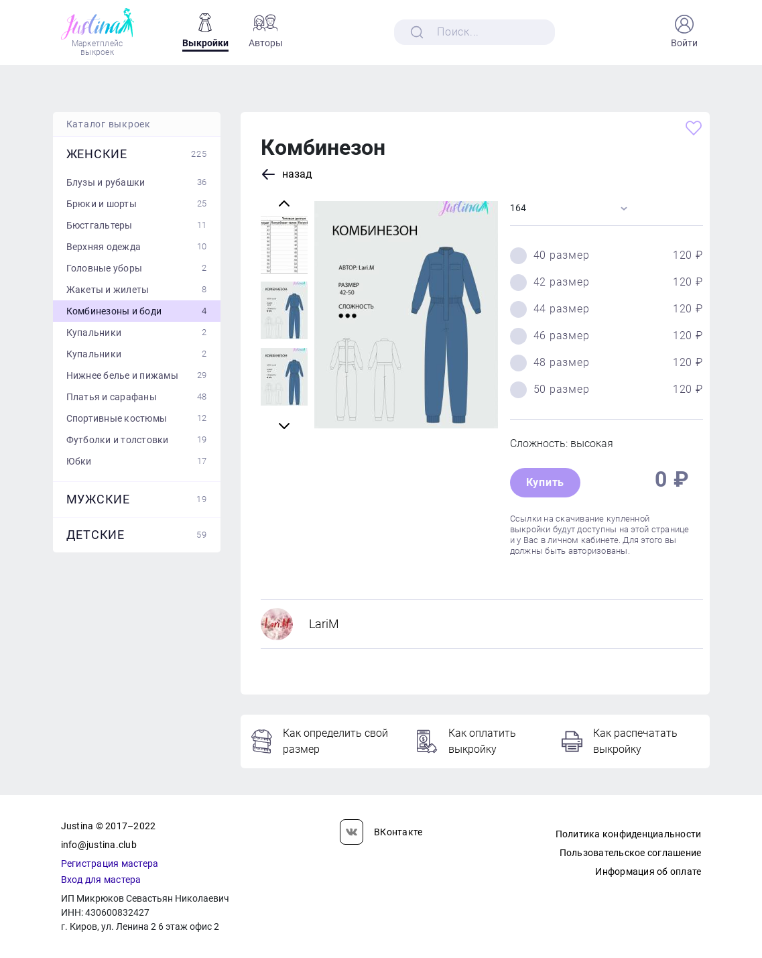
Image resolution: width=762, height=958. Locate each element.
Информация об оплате (648, 871)
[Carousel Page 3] (284, 244)
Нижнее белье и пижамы (136, 375)
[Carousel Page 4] (284, 311)
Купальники (136, 332)
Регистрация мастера (110, 863)
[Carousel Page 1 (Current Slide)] (284, 377)
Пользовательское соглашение (631, 852)
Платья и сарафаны (136, 397)
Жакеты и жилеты (136, 290)
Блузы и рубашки (136, 182)
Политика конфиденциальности (629, 834)
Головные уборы (136, 268)
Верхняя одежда (136, 247)
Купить (545, 482)
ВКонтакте (381, 832)
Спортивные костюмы (136, 418)
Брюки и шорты (136, 204)
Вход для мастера (101, 879)
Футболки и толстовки (136, 440)
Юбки (136, 461)
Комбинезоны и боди (136, 311)
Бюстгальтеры (136, 225)
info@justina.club (99, 844)
